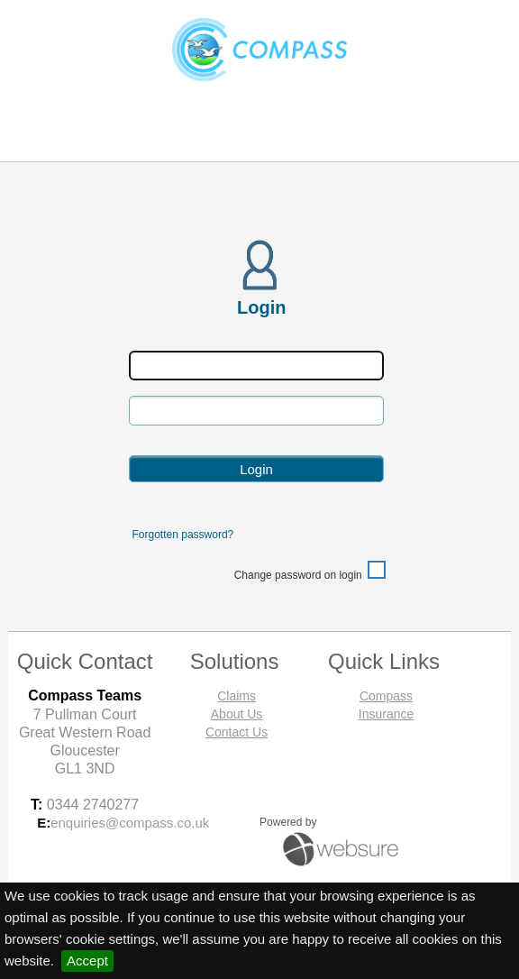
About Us (237, 714)
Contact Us (236, 732)
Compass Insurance (386, 705)
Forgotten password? (183, 534)
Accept (87, 960)
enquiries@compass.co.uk (129, 822)
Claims (236, 696)
